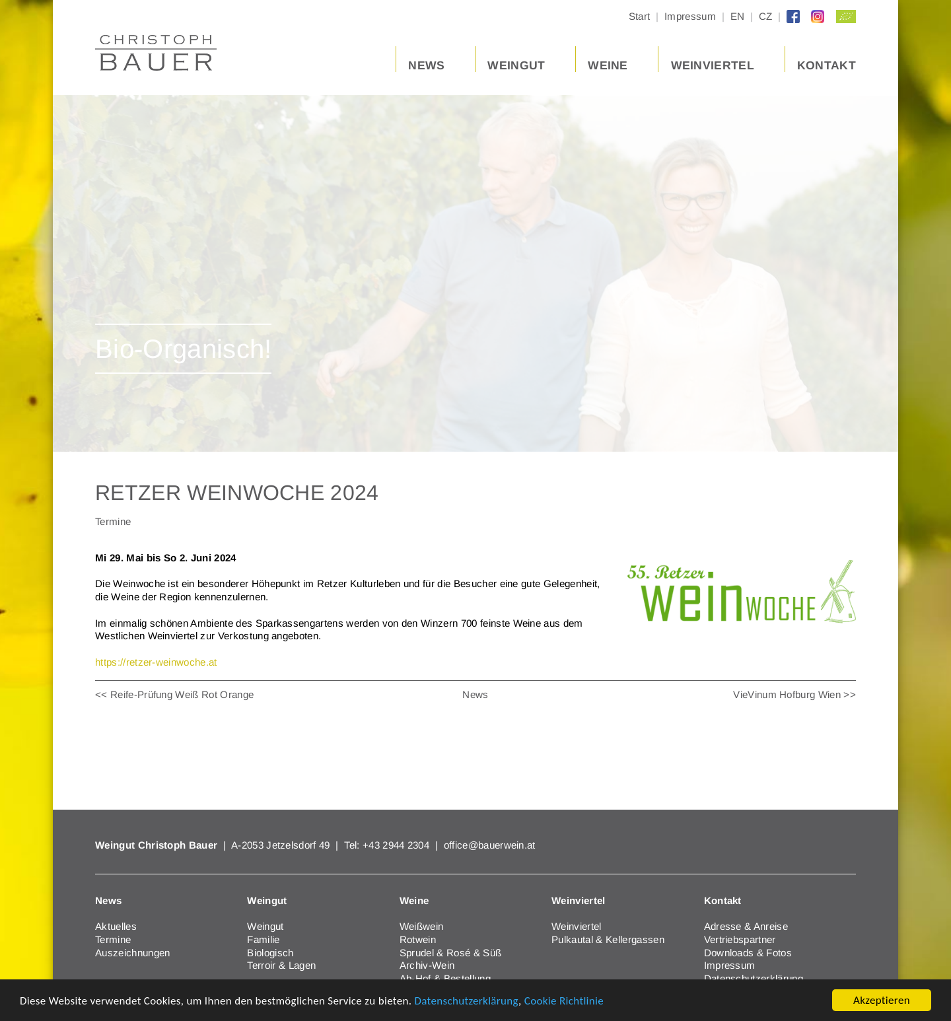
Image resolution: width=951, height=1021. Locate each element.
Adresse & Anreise (746, 926)
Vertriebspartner (740, 939)
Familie (263, 939)
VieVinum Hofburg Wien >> (794, 694)
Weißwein (422, 926)
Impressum (690, 16)
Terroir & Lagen (281, 965)
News (475, 694)
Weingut (265, 926)
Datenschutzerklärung (466, 1001)
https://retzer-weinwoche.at (156, 662)
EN (737, 16)
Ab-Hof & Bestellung (445, 978)
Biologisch (270, 952)
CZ (766, 16)
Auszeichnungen (132, 952)
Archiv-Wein (427, 965)
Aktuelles (116, 926)
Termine (113, 939)
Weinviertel (576, 926)
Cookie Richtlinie (564, 1001)
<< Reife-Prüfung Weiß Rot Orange (174, 694)
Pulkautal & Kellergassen (607, 939)
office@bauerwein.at (490, 845)
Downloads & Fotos (748, 952)
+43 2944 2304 (397, 845)
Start (640, 16)
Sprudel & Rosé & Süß (450, 952)
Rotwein (418, 939)
